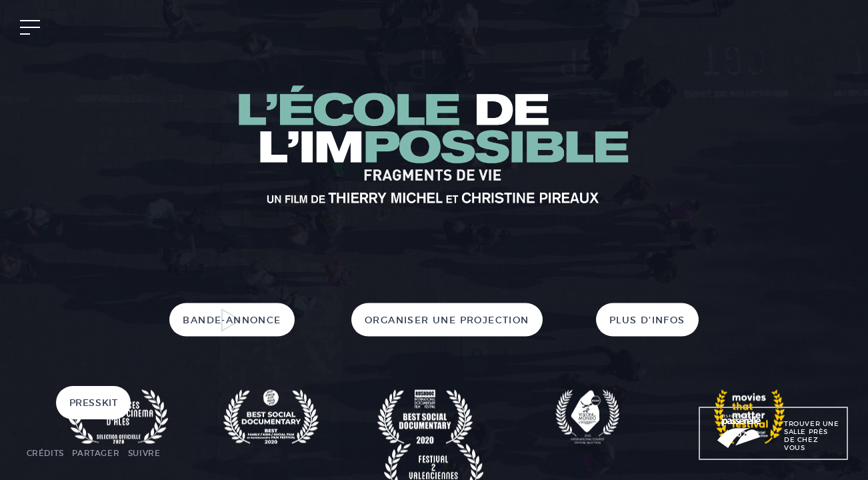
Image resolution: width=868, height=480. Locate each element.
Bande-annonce (232, 320)
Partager (95, 453)
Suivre (144, 453)
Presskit (93, 403)
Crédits (45, 453)
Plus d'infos (647, 320)
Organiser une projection (447, 320)
